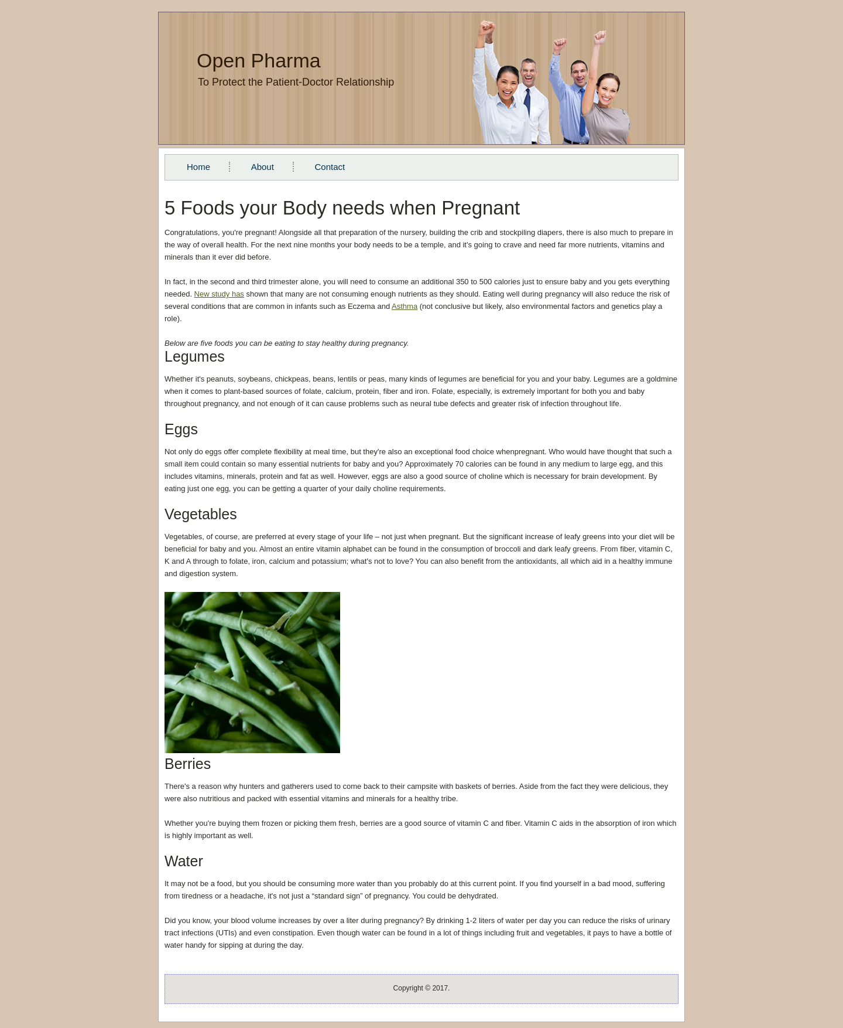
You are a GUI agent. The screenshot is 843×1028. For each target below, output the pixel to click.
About (262, 167)
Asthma (404, 306)
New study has (219, 294)
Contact (329, 167)
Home (198, 167)
